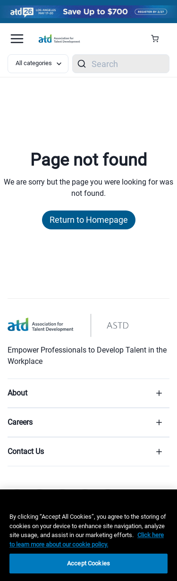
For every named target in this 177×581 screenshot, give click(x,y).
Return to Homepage (89, 220)
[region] (88, 535)
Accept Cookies (88, 563)
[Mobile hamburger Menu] (17, 38)
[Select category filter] (38, 63)
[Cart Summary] (158, 38)
